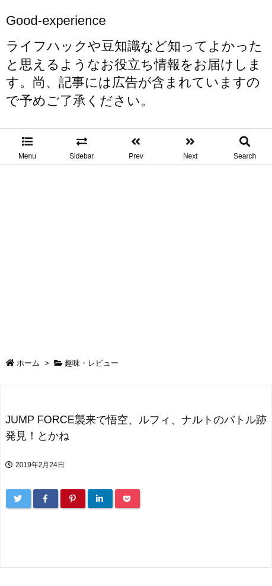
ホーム (28, 363)
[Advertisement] (136, 253)
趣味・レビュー (92, 363)
